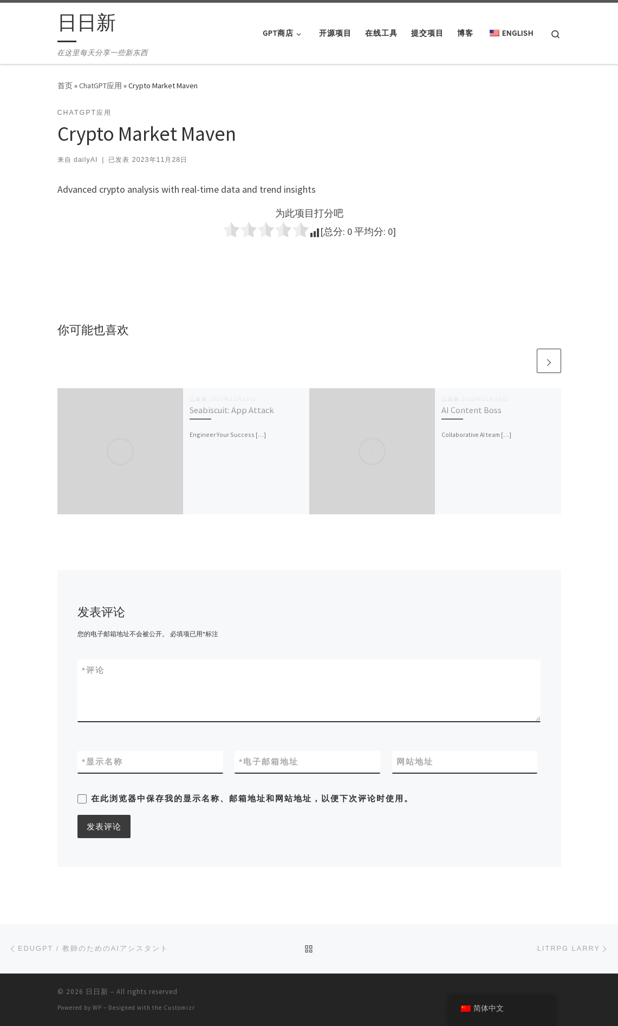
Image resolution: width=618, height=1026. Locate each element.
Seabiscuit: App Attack (232, 409)
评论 (93, 670)
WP (97, 1007)
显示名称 (102, 761)
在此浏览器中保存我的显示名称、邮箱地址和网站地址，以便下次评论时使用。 (252, 798)
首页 (65, 85)
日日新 (97, 991)
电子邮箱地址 (268, 761)
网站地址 (414, 761)
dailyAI (85, 160)
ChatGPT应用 (100, 85)
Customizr (179, 1007)
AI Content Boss (471, 409)
